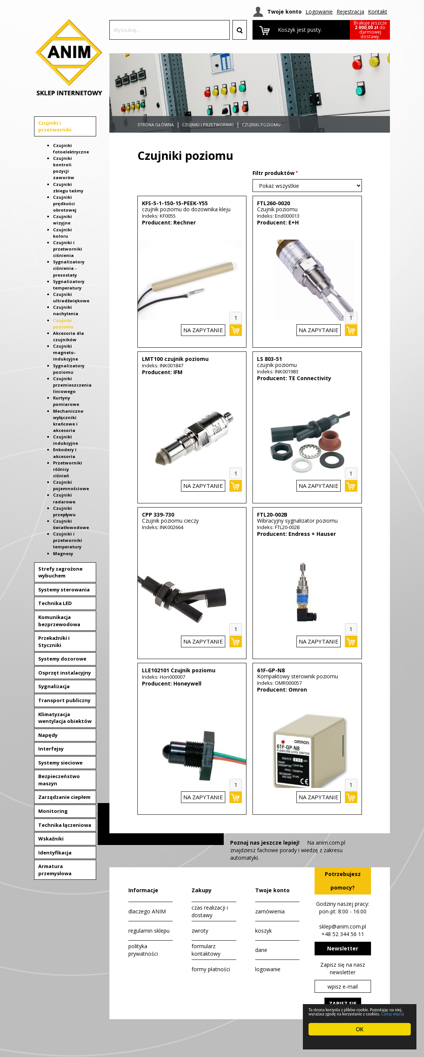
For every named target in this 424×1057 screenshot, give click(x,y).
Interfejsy (51, 748)
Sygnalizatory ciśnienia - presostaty (68, 268)
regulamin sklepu (149, 930)
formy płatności (211, 969)
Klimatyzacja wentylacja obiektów (65, 718)
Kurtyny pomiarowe (66, 401)
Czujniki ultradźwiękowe (71, 297)
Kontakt (377, 11)
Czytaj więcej (382, 1013)
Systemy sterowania (64, 589)
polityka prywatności (143, 949)
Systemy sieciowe (60, 762)
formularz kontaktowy (206, 949)
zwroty (200, 930)
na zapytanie (203, 330)
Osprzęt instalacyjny (64, 672)
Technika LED (55, 603)
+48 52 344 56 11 (342, 934)
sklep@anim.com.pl (342, 926)
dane (261, 949)
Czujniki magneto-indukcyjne (65, 352)
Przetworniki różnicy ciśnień (67, 469)
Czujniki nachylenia (65, 310)
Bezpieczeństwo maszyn (59, 780)
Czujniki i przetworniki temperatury (67, 540)
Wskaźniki (51, 838)
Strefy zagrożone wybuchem (60, 572)
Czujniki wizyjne (62, 220)
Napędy (48, 735)
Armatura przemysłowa (55, 870)
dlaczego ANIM (147, 911)
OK (359, 1029)
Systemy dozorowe (62, 658)
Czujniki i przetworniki (55, 126)
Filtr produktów (274, 172)
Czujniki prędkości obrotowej (64, 203)
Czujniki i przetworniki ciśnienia (67, 249)
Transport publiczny (64, 700)
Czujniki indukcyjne (65, 440)
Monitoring (53, 811)
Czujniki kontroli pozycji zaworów (63, 167)
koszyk (263, 930)
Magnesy (63, 553)
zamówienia (270, 911)
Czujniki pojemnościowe (71, 485)
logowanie (268, 969)
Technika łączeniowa (64, 825)
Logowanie (319, 11)
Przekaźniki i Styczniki (54, 641)
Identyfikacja (55, 852)
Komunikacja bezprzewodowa (59, 621)
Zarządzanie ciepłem (64, 797)
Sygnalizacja (54, 686)
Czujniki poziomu (261, 124)
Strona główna (155, 124)
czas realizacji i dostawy (210, 911)
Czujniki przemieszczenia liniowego (72, 385)
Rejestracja (350, 11)
